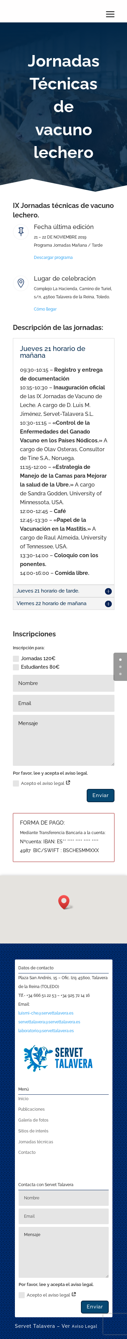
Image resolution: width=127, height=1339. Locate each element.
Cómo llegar (45, 309)
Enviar (100, 795)
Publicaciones (31, 1109)
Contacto (27, 1152)
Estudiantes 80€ (36, 667)
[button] (66, 902)
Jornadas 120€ (34, 658)
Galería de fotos (33, 1120)
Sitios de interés (33, 1131)
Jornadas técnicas (35, 1142)
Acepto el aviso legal (42, 783)
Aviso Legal (84, 1326)
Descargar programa (53, 257)
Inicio (23, 1098)
